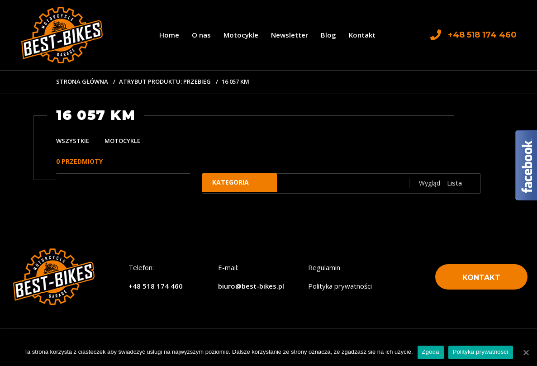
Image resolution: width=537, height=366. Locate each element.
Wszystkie (72, 141)
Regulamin (324, 267)
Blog (328, 34)
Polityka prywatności (340, 285)
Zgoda (430, 351)
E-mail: (228, 267)
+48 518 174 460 (155, 285)
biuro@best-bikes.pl (251, 285)
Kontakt (362, 34)
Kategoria (235, 183)
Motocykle (240, 34)
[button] (481, 277)
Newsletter (289, 34)
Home (169, 34)
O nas (201, 34)
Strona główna (82, 81)
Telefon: (141, 267)
